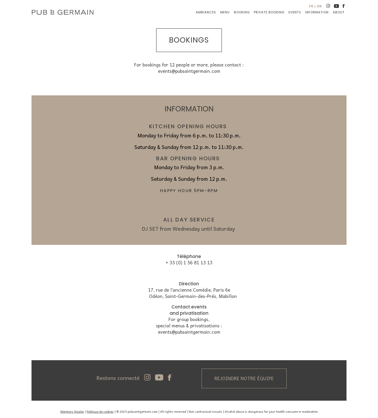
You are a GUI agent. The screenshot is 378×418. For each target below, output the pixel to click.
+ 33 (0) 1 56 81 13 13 (189, 262)
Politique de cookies (100, 411)
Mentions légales (72, 411)
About (339, 12)
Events (294, 12)
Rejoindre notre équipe (244, 378)
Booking (242, 12)
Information (317, 12)
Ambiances (206, 12)
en (319, 6)
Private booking (269, 12)
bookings (189, 40)
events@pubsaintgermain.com (189, 71)
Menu (225, 12)
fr (311, 6)
